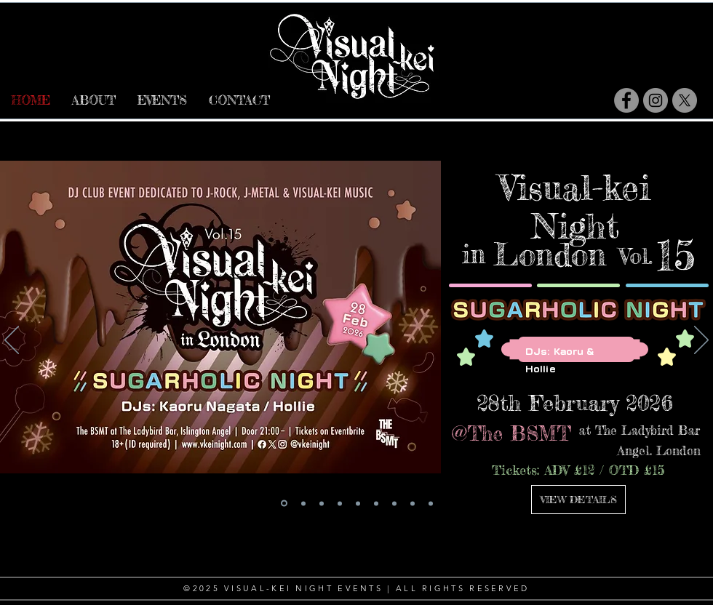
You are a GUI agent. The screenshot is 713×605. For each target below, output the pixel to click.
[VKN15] (284, 503)
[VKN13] (394, 503)
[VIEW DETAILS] (578, 499)
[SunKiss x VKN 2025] (412, 503)
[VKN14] (321, 503)
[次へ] (701, 341)
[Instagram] (655, 100)
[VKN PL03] (376, 503)
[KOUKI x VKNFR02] (340, 503)
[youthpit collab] (358, 503)
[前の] (11, 341)
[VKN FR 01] (431, 503)
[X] (684, 100)
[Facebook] (626, 100)
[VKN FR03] (303, 503)
